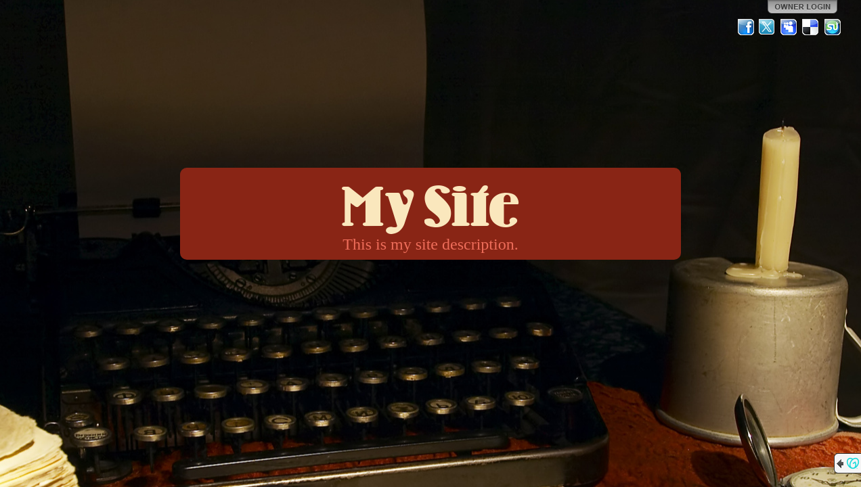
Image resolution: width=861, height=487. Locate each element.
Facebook (745, 27)
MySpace (789, 27)
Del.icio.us (810, 27)
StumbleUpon (832, 27)
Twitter (767, 27)
